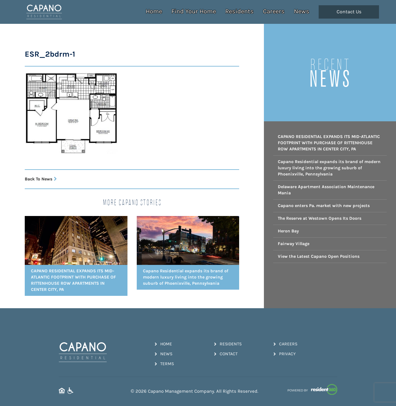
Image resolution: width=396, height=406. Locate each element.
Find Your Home (193, 11)
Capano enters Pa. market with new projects (324, 205)
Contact (226, 354)
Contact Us (349, 12)
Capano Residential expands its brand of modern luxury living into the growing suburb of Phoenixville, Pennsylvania (329, 168)
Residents (239, 11)
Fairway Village (293, 243)
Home (154, 11)
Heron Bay (288, 231)
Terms (164, 363)
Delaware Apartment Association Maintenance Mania (326, 190)
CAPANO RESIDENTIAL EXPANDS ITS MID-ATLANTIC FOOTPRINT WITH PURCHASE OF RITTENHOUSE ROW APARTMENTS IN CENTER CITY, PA (329, 143)
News (301, 11)
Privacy (284, 354)
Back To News (41, 179)
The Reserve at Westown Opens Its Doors (319, 218)
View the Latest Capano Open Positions (318, 256)
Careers (274, 11)
